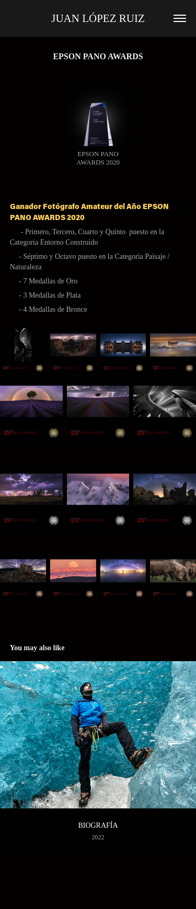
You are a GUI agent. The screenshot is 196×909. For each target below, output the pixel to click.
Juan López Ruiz (98, 18)
